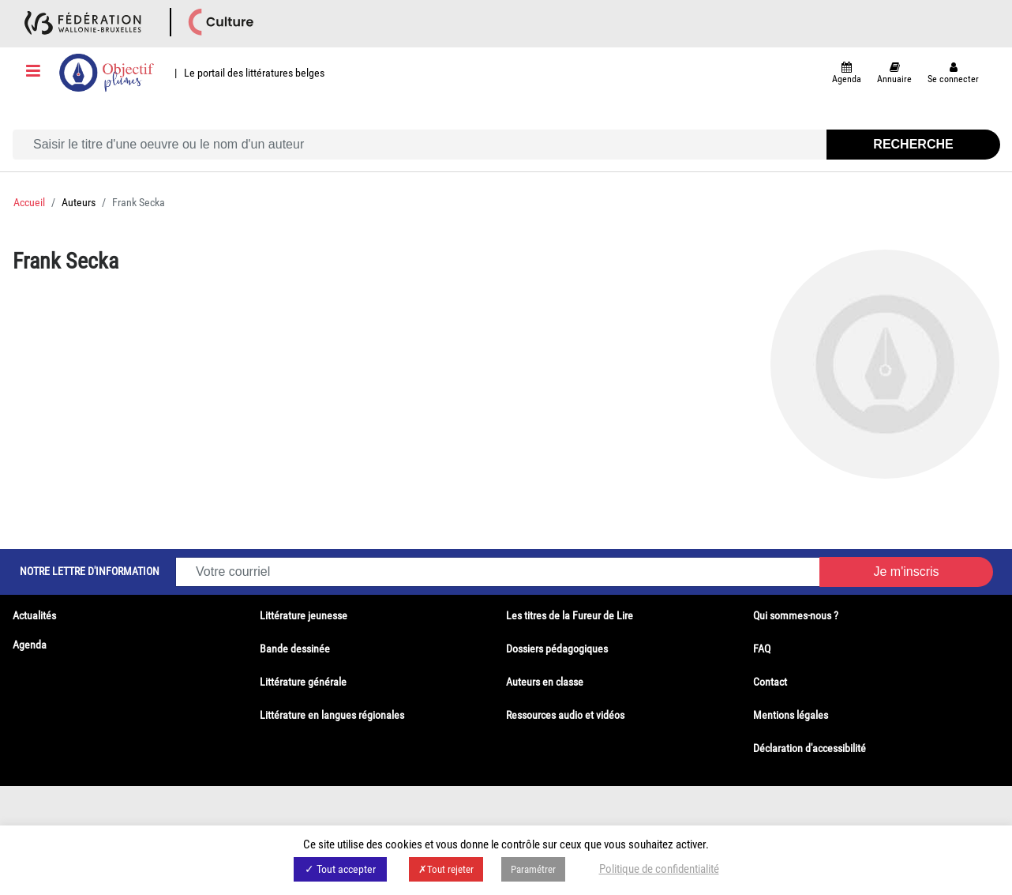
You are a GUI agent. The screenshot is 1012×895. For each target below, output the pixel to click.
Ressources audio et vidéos (565, 715)
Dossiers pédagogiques (557, 648)
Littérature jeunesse (303, 615)
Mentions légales (790, 715)
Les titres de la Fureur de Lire (569, 615)
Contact (770, 681)
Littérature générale (303, 681)
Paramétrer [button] (533, 869)
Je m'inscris (906, 571)
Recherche (913, 144)
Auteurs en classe (544, 681)
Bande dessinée (295, 648)
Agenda (30, 644)
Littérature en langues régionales (332, 715)
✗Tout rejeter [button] (446, 869)
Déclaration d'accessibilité (809, 748)
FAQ (761, 648)
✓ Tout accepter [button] (340, 869)
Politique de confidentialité (659, 869)
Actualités (34, 615)
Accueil (29, 202)
